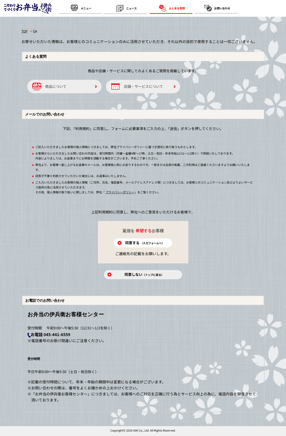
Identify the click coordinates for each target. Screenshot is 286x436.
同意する (144, 242)
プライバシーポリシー (120, 192)
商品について (56, 86)
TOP (24, 31)
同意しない (144, 274)
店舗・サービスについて (143, 86)
